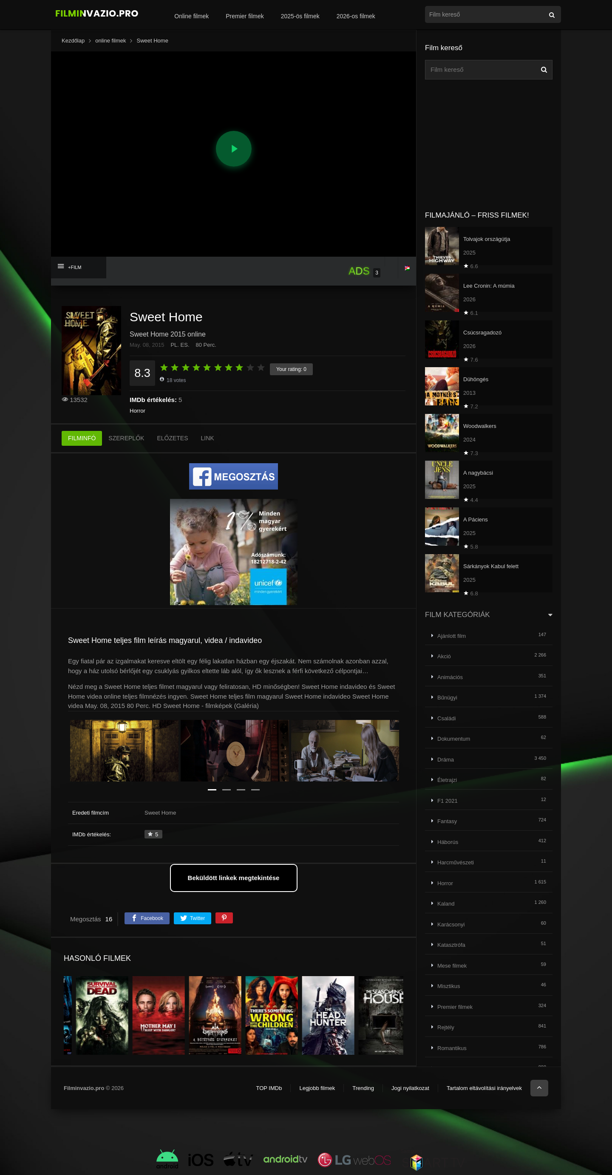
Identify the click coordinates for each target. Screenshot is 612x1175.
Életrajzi (447, 780)
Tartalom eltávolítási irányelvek (484, 1088)
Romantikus (452, 1048)
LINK (207, 438)
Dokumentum (453, 739)
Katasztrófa (451, 945)
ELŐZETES (172, 438)
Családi (446, 718)
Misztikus (448, 986)
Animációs (450, 677)
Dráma (445, 759)
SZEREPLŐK (126, 438)
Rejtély (445, 1027)
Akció (444, 656)
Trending (363, 1088)
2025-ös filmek (300, 16)
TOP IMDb (269, 1088)
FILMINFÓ (82, 438)
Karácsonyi (451, 924)
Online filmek (191, 16)
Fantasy (447, 821)
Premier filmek (245, 16)
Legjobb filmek (317, 1088)
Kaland (445, 903)
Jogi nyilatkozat (410, 1088)
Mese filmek (452, 966)
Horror (137, 411)
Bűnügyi (447, 697)
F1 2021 (447, 801)
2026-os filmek (356, 16)
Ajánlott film (451, 636)
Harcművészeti (455, 862)
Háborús (447, 842)
